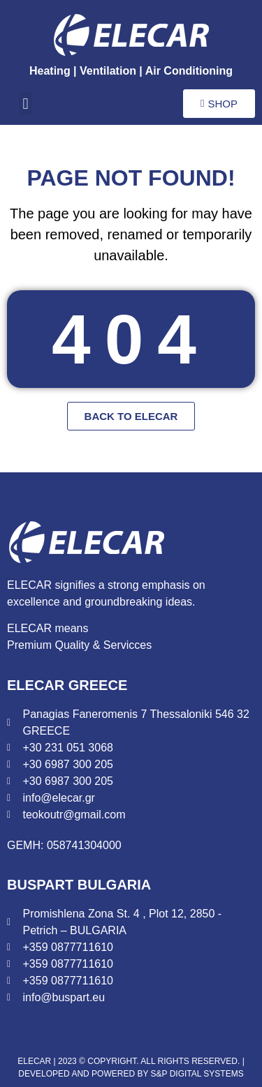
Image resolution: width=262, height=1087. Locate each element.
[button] (25, 103)
